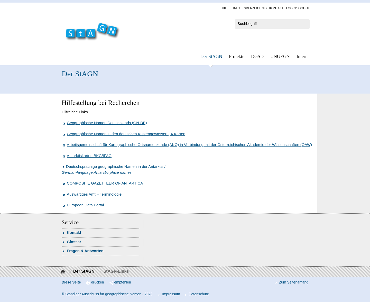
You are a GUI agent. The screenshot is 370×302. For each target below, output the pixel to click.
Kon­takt (276, 8)
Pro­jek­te (236, 56)
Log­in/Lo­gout (298, 8)
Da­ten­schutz (199, 294)
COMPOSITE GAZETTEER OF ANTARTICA (105, 183)
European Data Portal (85, 205)
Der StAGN (211, 56)
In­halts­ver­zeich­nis (249, 8)
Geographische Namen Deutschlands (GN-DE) (107, 123)
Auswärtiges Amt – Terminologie (94, 194)
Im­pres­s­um (171, 294)
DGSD (257, 56)
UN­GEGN (280, 56)
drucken (97, 282)
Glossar (74, 242)
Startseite (63, 272)
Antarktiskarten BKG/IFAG (89, 155)
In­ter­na (303, 56)
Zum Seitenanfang (293, 282)
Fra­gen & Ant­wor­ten (85, 251)
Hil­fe (226, 8)
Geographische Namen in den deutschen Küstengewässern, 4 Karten (126, 134)
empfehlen (122, 282)
